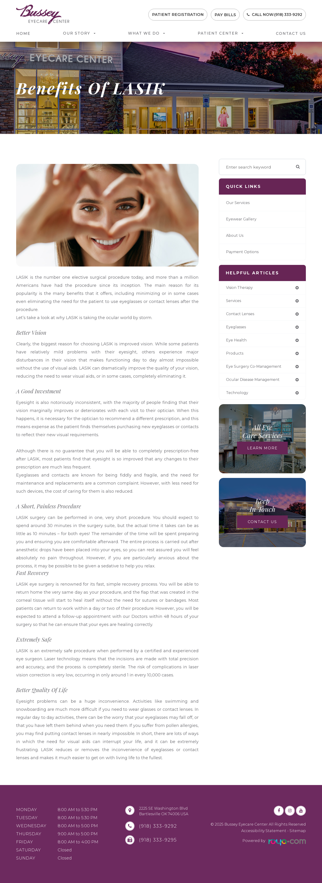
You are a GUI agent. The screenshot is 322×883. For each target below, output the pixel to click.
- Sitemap (296, 831)
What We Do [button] (146, 33)
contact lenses (242, 315)
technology (238, 396)
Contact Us (291, 33)
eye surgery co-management (257, 369)
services (234, 301)
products (235, 355)
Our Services (239, 202)
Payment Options (244, 251)
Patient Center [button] (220, 33)
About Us (235, 235)
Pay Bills (225, 15)
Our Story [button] (79, 33)
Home (23, 33)
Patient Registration (178, 14)
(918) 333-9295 (155, 840)
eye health (237, 342)
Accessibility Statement (263, 831)
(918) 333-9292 (288, 14)
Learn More (262, 452)
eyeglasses (237, 328)
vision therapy (241, 287)
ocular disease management (256, 383)
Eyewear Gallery (243, 219)
